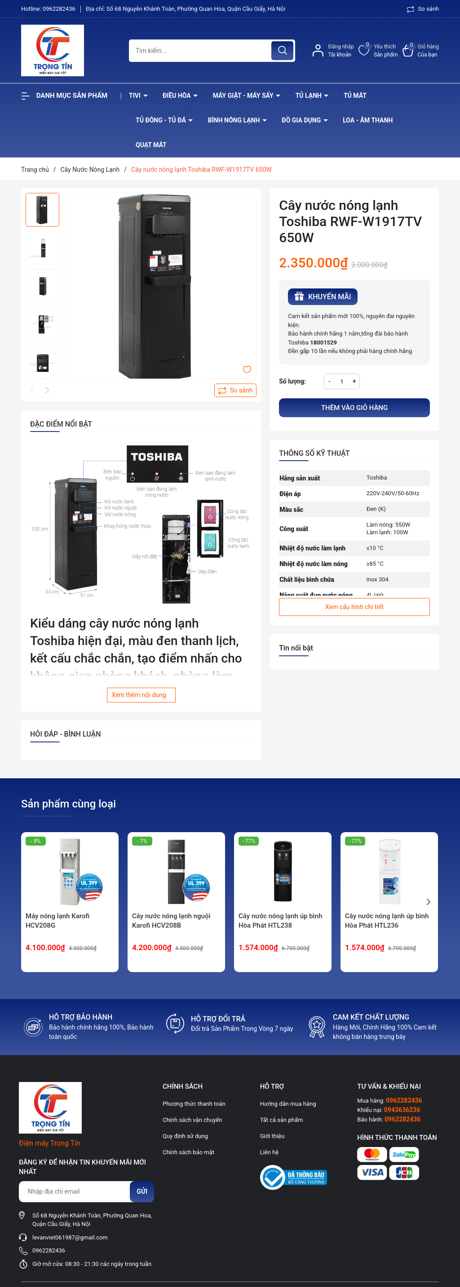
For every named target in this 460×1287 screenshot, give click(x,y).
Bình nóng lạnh (234, 120)
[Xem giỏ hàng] (420, 51)
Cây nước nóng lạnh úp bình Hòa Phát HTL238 (280, 920)
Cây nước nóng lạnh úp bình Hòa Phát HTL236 (387, 920)
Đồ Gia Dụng (302, 120)
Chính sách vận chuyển (192, 1120)
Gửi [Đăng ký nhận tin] (142, 1191)
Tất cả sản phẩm (281, 1120)
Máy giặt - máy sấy (244, 95)
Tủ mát (355, 95)
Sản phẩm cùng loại (68, 804)
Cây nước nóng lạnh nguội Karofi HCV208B (171, 920)
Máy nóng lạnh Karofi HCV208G (57, 920)
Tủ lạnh (309, 95)
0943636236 (402, 1109)
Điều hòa (177, 95)
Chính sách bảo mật (188, 1152)
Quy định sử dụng (185, 1136)
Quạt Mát (151, 144)
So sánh (423, 8)
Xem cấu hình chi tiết (354, 607)
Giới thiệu (272, 1136)
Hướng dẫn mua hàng (288, 1103)
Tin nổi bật (296, 648)
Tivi (135, 95)
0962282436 (60, 8)
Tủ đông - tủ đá (161, 120)
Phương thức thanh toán (194, 1103)
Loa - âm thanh (368, 120)
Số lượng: (292, 381)
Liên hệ (269, 1152)
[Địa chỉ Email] (86, 1191)
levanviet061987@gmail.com (70, 1237)
